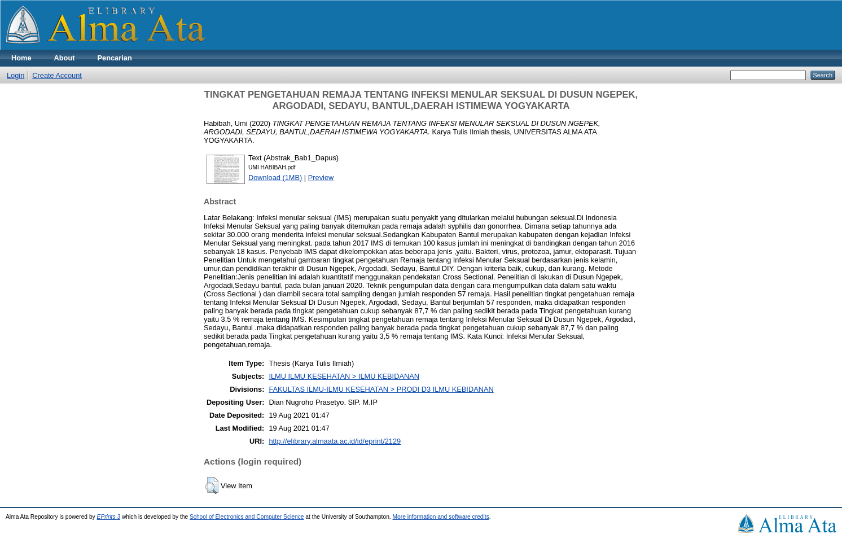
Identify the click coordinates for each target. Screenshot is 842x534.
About (64, 58)
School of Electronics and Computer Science (247, 517)
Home (21, 58)
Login (15, 75)
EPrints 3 (109, 517)
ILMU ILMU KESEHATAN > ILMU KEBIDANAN (344, 376)
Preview (321, 177)
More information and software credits (441, 517)
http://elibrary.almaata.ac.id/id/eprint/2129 (335, 441)
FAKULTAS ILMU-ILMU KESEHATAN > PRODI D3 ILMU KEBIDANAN (381, 389)
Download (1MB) (275, 177)
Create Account (57, 75)
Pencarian (115, 58)
